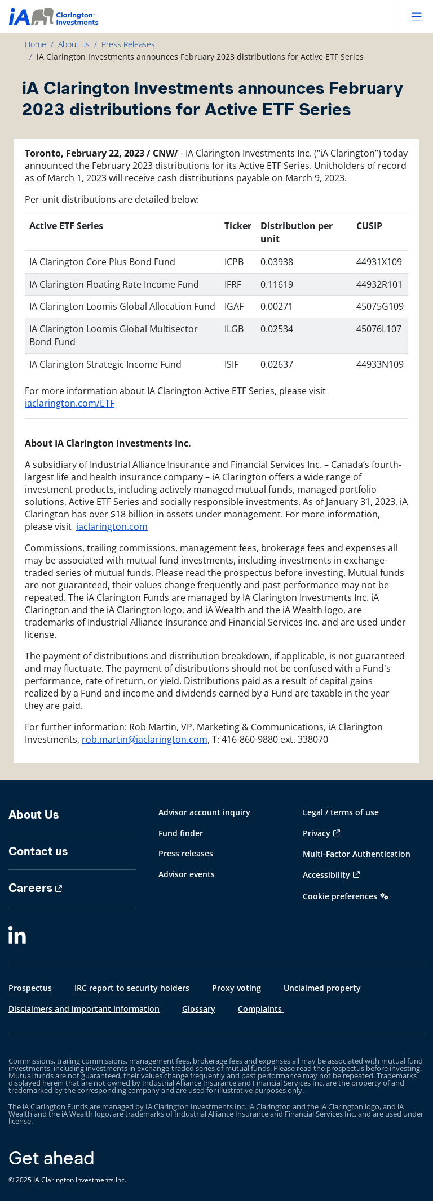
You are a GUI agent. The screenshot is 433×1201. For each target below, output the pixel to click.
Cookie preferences (340, 896)
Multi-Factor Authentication (356, 854)
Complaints (261, 1008)
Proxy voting (236, 988)
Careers (30, 888)
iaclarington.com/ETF (69, 403)
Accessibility (326, 874)
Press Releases (128, 44)
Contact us (38, 851)
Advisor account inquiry (204, 812)
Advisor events (186, 874)
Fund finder (180, 833)
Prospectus (30, 988)
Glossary (198, 1008)
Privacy (316, 833)
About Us (33, 814)
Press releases (185, 853)
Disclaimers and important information (84, 1008)
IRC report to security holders (131, 988)
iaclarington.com (112, 526)
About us (74, 44)
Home (35, 44)
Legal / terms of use (341, 812)
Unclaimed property (322, 988)
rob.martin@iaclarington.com (144, 739)
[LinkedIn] (17, 936)
